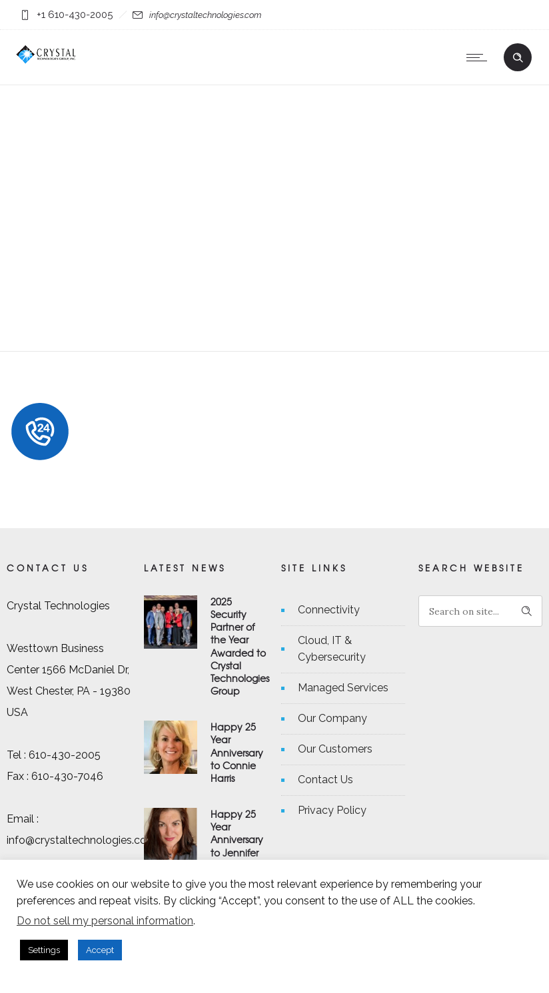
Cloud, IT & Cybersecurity (332, 648)
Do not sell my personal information (105, 920)
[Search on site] (480, 611)
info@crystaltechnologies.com (205, 15)
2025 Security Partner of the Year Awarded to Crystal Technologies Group (240, 646)
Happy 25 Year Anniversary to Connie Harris (237, 752)
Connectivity (329, 609)
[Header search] (517, 56)
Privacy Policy (332, 810)
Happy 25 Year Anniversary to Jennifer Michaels (237, 839)
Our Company (332, 718)
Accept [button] (100, 950)
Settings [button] (44, 950)
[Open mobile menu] (479, 57)
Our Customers (335, 749)
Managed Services (343, 687)
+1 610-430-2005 (75, 15)
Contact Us (325, 779)
